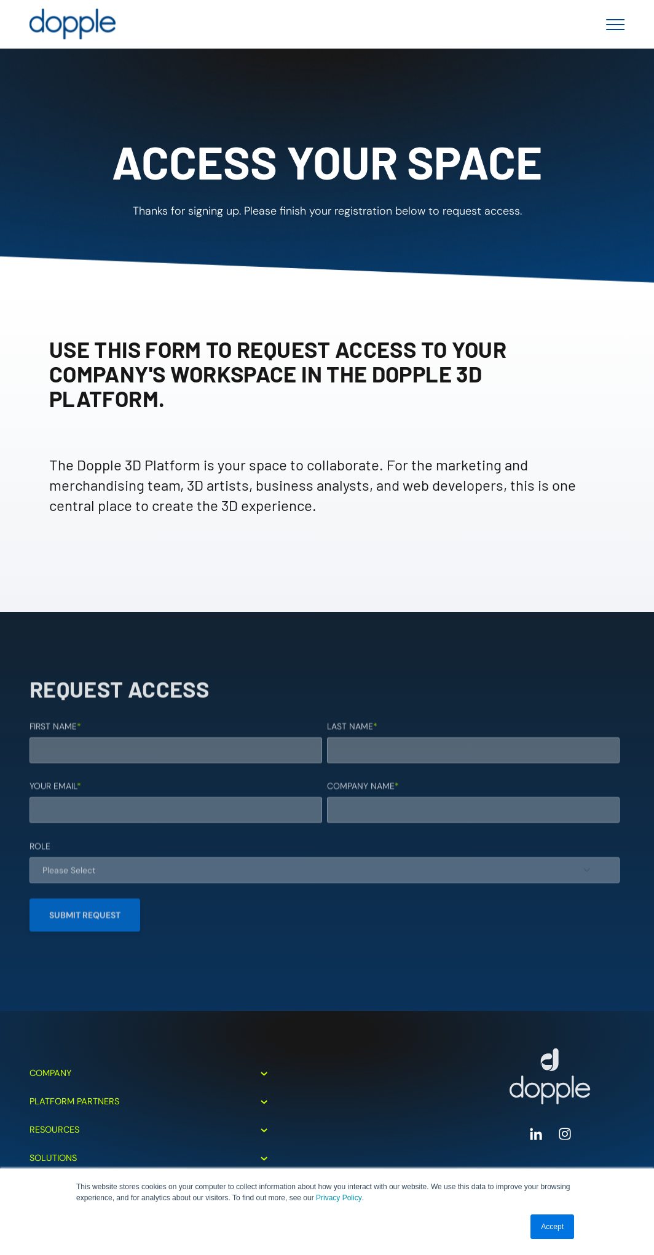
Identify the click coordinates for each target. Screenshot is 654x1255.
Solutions (148, 1157)
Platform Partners (148, 1101)
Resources (148, 1129)
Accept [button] (552, 1226)
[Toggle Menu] (611, 25)
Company (148, 1073)
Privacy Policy (339, 1198)
